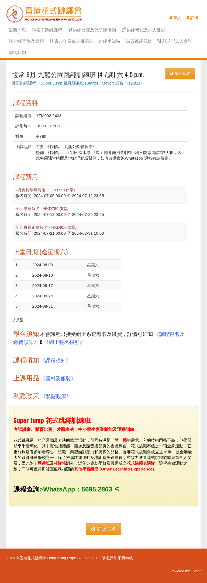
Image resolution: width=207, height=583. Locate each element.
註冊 (192, 17)
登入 (175, 17)
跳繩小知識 (109, 41)
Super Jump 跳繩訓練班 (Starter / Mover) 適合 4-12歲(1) (91, 83)
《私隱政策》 (56, 395)
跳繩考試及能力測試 (143, 30)
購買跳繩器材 (139, 41)
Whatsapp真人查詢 (174, 41)
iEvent (196, 571)
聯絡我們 (17, 52)
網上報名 (180, 73)
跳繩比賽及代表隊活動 (92, 30)
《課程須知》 (55, 360)
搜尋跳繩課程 (46, 30)
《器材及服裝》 (58, 378)
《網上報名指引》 (64, 341)
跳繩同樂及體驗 (26, 41)
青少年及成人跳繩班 (71, 41)
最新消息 (17, 30)
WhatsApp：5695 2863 (77, 489)
